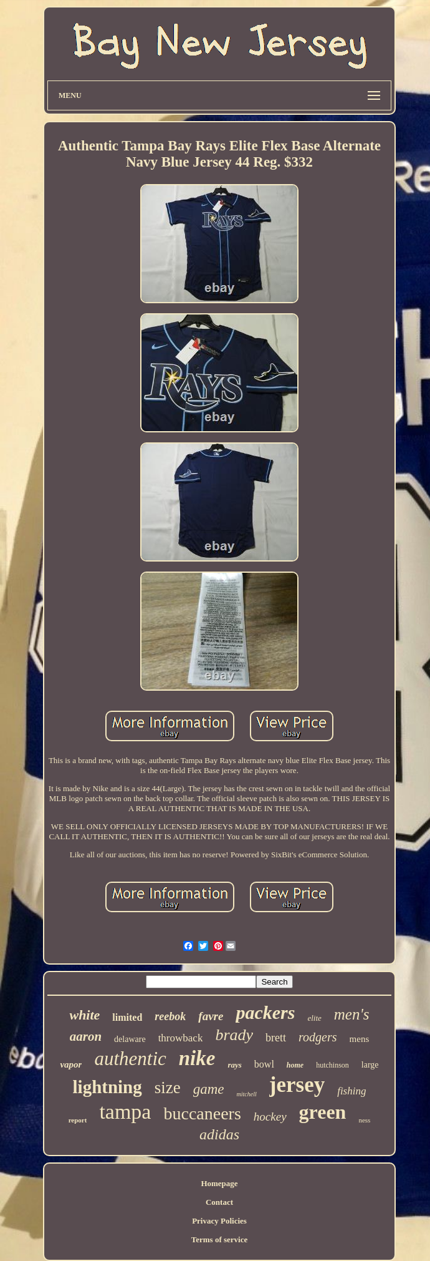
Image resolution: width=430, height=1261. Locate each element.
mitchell (247, 1094)
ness (364, 1120)
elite (314, 1018)
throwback (180, 1038)
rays (234, 1064)
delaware (130, 1039)
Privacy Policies (219, 1220)
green (322, 1112)
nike (197, 1058)
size (168, 1087)
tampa (125, 1111)
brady (234, 1035)
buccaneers (202, 1113)
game (208, 1089)
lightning (107, 1087)
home (295, 1065)
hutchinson (332, 1065)
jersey (297, 1085)
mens (360, 1039)
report (78, 1120)
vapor (71, 1064)
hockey (270, 1116)
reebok (170, 1016)
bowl (264, 1064)
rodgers (318, 1037)
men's (352, 1014)
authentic (130, 1058)
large (370, 1064)
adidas (219, 1134)
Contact (219, 1202)
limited (127, 1017)
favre (210, 1016)
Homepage (219, 1183)
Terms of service (219, 1239)
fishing (351, 1091)
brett (275, 1037)
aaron (86, 1036)
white (84, 1015)
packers (265, 1012)
